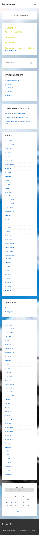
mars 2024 (8, 188)
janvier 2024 (8, 196)
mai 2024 (7, 180)
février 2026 (8, 141)
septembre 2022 (9, 255)
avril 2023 (8, 227)
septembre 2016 (9, 282)
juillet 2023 (8, 215)
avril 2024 (8, 184)
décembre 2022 (9, 243)
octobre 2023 (9, 208)
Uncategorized (9, 312)
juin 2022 (7, 267)
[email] (12, 524)
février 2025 (8, 160)
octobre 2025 (9, 148)
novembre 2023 (9, 204)
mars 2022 (8, 278)
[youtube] (7, 524)
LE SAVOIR (8, 92)
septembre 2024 (9, 168)
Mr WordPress (9, 117)
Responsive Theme (29, 530)
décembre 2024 (9, 164)
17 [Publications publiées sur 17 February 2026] (11, 502)
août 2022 (8, 259)
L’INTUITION (8, 96)
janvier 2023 (8, 239)
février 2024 (8, 192)
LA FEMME (8, 84)
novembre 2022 (9, 247)
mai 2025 (7, 156)
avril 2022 (8, 274)
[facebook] (3, 524)
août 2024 (8, 172)
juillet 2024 (8, 176)
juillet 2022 (8, 263)
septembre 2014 (9, 290)
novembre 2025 (9, 145)
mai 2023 (7, 223)
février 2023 (8, 235)
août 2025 (8, 152)
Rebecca (7, 113)
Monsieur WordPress (11, 121)
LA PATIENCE (9, 88)
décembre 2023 (9, 200)
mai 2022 (7, 271)
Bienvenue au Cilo (19, 113)
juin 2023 (7, 219)
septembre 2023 (9, 211)
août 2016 (8, 286)
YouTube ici (10, 50)
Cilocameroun (8, 4)
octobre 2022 (9, 251)
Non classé (8, 308)
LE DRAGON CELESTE (12, 80)
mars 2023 (8, 231)
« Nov (18, 511)
